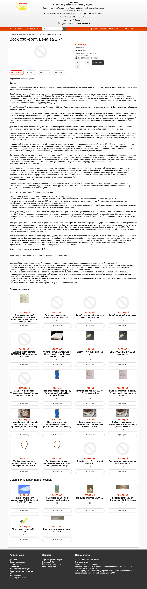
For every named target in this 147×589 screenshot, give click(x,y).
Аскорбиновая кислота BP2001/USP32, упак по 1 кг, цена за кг (24, 358)
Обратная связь (83, 23)
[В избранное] (77, 67)
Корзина (130, 29)
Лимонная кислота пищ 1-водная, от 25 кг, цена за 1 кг (57, 316)
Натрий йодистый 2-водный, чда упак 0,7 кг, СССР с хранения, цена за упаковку (24, 428)
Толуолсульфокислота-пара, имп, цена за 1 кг (122, 466)
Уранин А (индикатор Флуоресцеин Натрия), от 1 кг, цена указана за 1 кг (24, 397)
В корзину (97, 62)
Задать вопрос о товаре (84, 53)
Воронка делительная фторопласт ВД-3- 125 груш (123, 505)
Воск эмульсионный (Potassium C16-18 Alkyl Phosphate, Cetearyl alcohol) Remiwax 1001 (24, 318)
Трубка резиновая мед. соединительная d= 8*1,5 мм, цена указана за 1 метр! (24, 467)
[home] (10, 29)
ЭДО (11, 580)
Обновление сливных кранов (87, 566)
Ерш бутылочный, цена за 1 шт (90, 357)
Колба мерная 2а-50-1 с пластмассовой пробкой (57, 505)
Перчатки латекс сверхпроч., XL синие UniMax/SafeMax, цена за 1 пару (57, 397)
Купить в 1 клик (81, 56)
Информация (33, 29)
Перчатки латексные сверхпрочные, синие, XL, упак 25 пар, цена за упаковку (57, 428)
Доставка (13, 566)
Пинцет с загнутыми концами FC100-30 (57, 537)
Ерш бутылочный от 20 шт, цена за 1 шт (122, 357)
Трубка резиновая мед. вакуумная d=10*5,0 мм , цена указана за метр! (123, 428)
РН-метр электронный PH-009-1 (24, 537)
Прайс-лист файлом (18, 568)
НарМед (30, 79)
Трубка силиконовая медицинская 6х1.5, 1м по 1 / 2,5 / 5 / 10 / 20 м (24, 506)
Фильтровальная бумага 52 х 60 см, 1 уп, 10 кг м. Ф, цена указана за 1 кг (57, 358)
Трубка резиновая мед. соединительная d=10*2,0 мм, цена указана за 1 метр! (57, 467)
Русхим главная (16, 571)
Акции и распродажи (18, 584)
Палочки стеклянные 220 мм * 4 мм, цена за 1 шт (89, 396)
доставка (79, 47)
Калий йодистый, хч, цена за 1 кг (122, 316)
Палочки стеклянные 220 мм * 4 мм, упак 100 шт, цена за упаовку (122, 397)
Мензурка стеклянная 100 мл (89, 504)
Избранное (115, 29)
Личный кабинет (98, 29)
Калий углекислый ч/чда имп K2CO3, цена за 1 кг (90, 316)
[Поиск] (52, 29)
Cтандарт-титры (81, 568)
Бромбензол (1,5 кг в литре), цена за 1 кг (89, 466)
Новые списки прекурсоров (86, 571)
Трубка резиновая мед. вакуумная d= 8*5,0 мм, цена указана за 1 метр (90, 428)
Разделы (19, 29)
